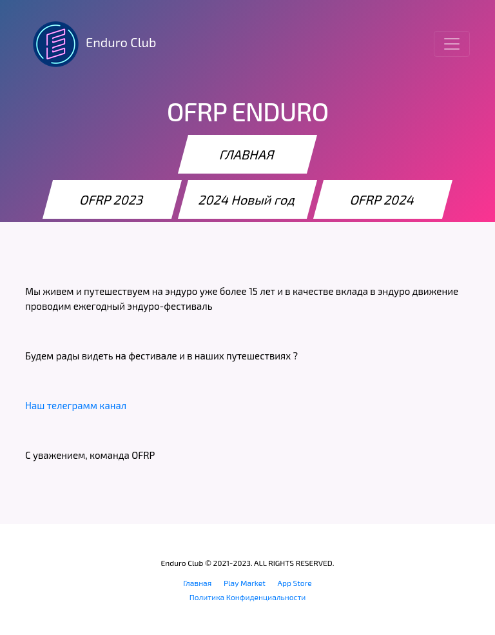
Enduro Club (90, 44)
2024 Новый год (247, 199)
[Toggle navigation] (452, 44)
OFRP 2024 (383, 199)
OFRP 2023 (112, 199)
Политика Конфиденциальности (247, 596)
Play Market (245, 582)
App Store (295, 582)
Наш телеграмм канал (75, 405)
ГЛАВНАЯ (247, 154)
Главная (197, 582)
